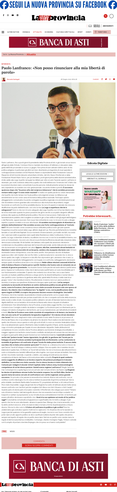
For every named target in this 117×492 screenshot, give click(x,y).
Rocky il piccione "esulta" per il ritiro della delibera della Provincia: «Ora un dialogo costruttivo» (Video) (104, 228)
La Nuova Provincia (16, 54)
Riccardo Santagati (13, 79)
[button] (4, 31)
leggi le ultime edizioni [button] (96, 174)
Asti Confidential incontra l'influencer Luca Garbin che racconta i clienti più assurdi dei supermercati (104, 242)
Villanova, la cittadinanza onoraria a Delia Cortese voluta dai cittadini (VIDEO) (104, 256)
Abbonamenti (108, 26)
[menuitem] (13, 32)
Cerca (106, 16)
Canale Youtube (14, 15)
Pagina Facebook (5, 15)
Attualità (31, 54)
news (12, 431)
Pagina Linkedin (19, 15)
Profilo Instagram (9, 15)
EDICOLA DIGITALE (94, 25)
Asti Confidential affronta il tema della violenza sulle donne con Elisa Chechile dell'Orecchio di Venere (104, 270)
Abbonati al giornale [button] (96, 179)
